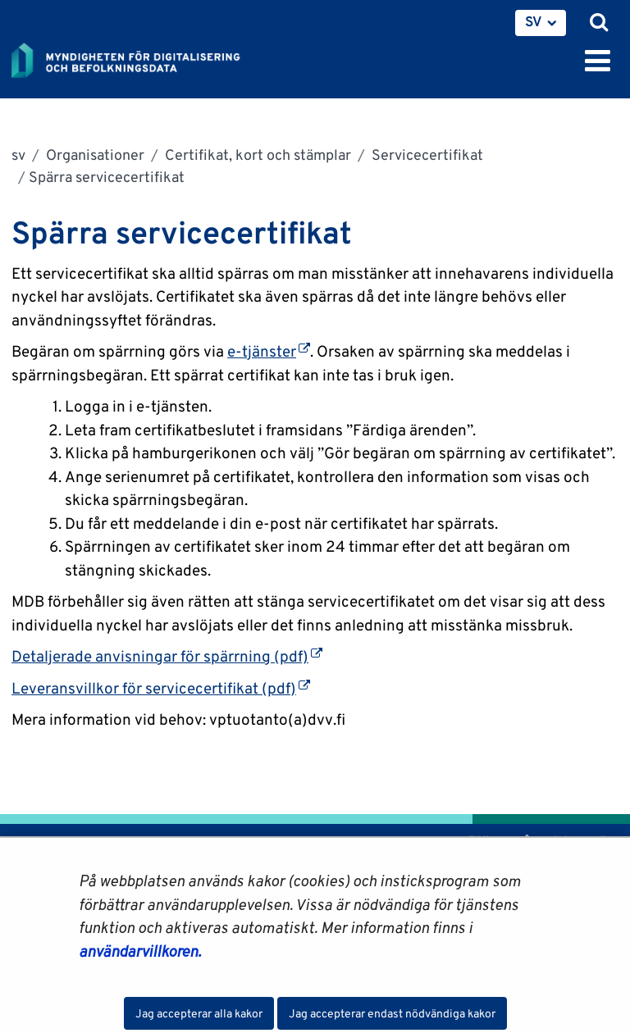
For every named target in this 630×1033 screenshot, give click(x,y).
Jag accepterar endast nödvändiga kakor (392, 1013)
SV (533, 21)
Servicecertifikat (425, 154)
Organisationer (93, 154)
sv (18, 154)
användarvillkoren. (140, 951)
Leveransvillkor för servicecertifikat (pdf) (160, 688)
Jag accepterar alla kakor (198, 1013)
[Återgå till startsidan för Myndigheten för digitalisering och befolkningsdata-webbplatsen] (136, 57)
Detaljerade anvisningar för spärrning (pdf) (166, 656)
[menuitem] (540, 23)
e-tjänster (268, 351)
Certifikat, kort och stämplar (256, 154)
